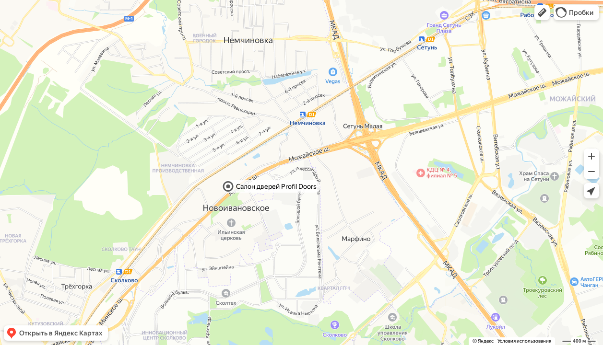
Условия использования (524, 341)
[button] (542, 12)
